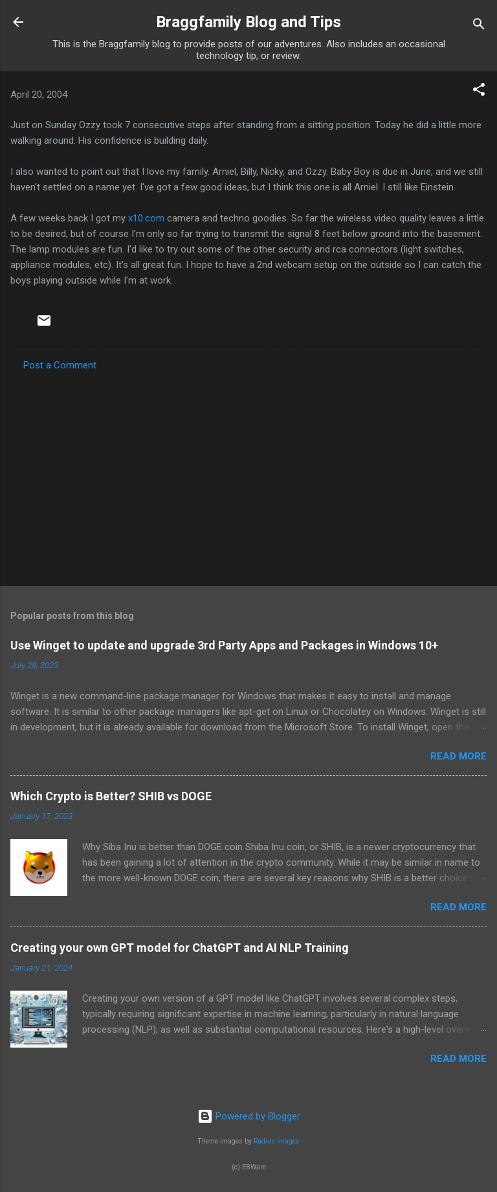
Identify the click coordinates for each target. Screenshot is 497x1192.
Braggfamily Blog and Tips (248, 22)
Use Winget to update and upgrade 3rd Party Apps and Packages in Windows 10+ (224, 645)
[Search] (479, 26)
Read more (458, 756)
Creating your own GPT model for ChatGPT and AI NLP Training (179, 947)
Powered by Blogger (248, 1116)
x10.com (146, 218)
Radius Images (277, 1141)
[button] (479, 92)
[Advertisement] (248, 474)
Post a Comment (59, 365)
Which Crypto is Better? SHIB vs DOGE (111, 796)
